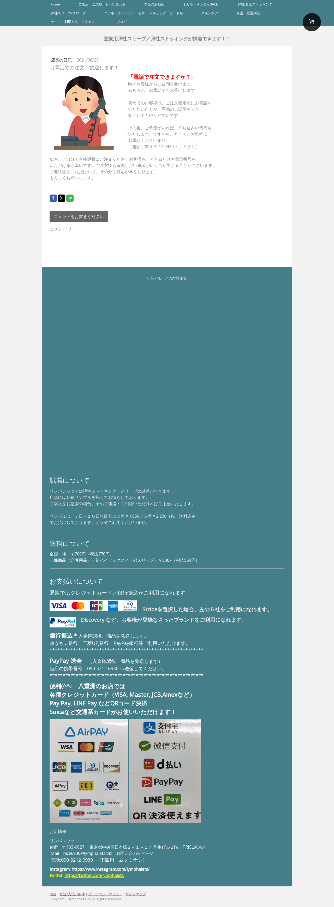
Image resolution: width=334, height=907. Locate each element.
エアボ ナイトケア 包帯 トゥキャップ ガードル (143, 13)
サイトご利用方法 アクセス (74, 22)
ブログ (122, 22)
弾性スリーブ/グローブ (68, 13)
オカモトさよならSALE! (201, 4)
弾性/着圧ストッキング (255, 4)
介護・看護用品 (248, 13)
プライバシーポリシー (105, 894)
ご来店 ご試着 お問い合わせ (102, 4)
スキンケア (209, 13)
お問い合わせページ (135, 853)
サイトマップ (136, 894)
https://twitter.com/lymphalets (94, 875)
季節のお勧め (154, 4)
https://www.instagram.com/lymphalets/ (110, 869)
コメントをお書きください (79, 216)
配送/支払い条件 (72, 894)
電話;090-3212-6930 (72, 860)
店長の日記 (62, 60)
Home (55, 4)
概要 (53, 894)
